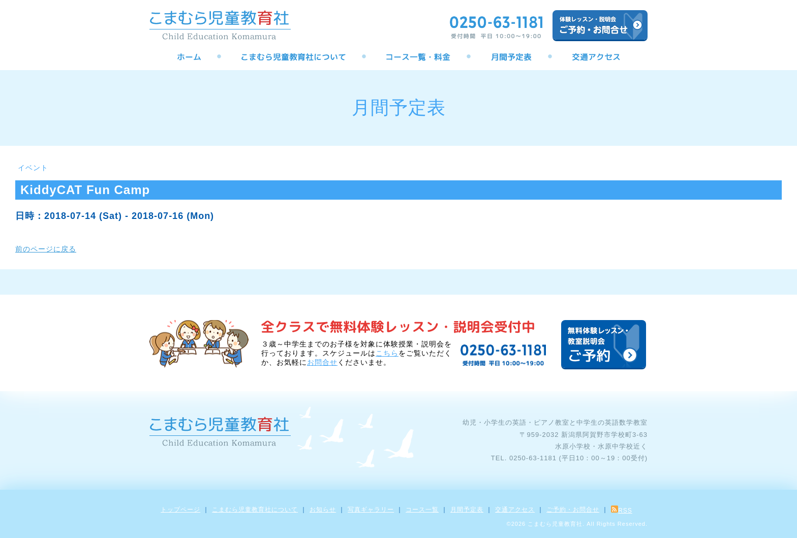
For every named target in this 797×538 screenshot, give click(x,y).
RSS (621, 510)
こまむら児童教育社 (555, 524)
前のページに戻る (45, 249)
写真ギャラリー (371, 509)
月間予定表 (466, 509)
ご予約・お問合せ (572, 509)
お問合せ (322, 362)
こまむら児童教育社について (255, 509)
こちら (387, 353)
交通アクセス (515, 509)
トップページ (180, 509)
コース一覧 (422, 509)
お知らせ (323, 509)
